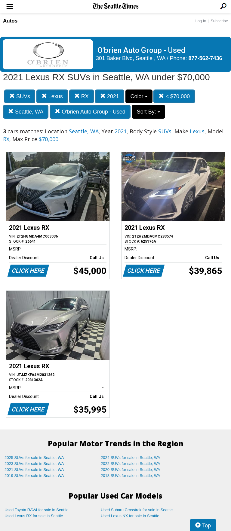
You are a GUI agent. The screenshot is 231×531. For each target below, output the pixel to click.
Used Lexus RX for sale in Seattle (34, 516)
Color (139, 96)
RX (81, 96)
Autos (10, 21)
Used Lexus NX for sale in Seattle (130, 516)
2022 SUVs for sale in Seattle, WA (130, 463)
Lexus (52, 96)
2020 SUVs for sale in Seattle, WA (130, 469)
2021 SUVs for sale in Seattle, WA (34, 469)
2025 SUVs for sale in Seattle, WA (34, 457)
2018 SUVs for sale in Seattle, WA (130, 475)
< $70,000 (174, 96)
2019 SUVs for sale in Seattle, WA (34, 475)
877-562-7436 (205, 58)
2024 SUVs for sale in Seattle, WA (130, 457)
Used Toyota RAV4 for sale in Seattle (37, 510)
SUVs (19, 96)
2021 (109, 96)
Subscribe (219, 21)
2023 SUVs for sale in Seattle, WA (34, 463)
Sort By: (148, 112)
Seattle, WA (25, 111)
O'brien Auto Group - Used (90, 111)
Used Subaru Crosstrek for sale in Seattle (137, 510)
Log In (200, 21)
